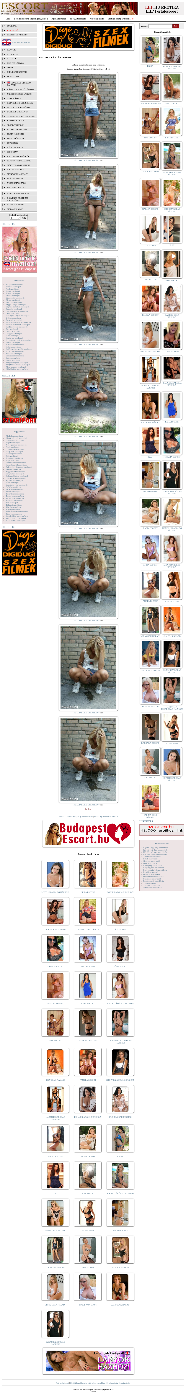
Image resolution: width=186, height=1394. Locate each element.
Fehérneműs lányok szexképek (18, 322)
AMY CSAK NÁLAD (120, 1305)
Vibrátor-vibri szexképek (16, 518)
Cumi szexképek (12, 313)
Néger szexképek (13, 442)
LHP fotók (12, 152)
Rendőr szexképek (13, 469)
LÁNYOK (11, 50)
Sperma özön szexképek (16, 478)
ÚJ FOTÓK (12, 59)
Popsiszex (12, 143)
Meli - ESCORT (172, 103)
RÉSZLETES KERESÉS (17, 35)
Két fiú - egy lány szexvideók (155, 850)
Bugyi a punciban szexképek (17, 307)
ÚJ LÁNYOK (12, 54)
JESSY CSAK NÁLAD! (55, 1305)
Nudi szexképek (12, 447)
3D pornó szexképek (14, 284)
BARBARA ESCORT (88, 1040)
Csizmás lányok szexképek (17, 311)
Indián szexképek (13, 342)
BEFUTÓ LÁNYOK (15, 63)
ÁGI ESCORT (120, 929)
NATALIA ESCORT (55, 966)
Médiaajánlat (124, 1383)
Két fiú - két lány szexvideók (155, 852)
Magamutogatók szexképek (17, 362)
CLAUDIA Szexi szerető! (55, 929)
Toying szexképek (13, 509)
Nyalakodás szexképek (15, 449)
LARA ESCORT (88, 1003)
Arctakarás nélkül (18, 156)
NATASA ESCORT (55, 1003)
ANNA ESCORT (172, 601)
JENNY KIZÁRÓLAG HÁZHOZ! (120, 1080)
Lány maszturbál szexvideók (155, 870)
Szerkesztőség (112, 1383)
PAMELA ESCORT (88, 1080)
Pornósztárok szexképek (16, 462)
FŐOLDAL (12, 26)
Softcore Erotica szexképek (17, 476)
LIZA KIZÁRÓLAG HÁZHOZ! (120, 1003)
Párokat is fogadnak (19, 161)
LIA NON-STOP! (120, 1230)
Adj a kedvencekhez (97, 1383)
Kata (55, 1193)
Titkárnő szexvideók (151, 885)
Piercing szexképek (14, 454)
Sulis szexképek (12, 482)
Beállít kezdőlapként (78, 1383)
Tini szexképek (12, 503)
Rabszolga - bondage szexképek (19, 467)
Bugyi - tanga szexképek (16, 304)
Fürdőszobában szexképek (16, 327)
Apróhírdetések (58, 18)
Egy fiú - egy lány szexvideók (155, 847)
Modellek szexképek (14, 436)
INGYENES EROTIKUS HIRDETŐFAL (17, 199)
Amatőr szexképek (13, 287)
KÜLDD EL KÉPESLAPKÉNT (87, 160)
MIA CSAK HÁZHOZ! (150, 670)
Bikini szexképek (13, 295)
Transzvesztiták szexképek (17, 511)
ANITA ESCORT (88, 966)
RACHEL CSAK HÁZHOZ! (120, 1117)
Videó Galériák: (162, 843)
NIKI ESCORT (88, 1268)
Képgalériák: (19, 280)
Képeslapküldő (97, 18)
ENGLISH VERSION (21, 42)
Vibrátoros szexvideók (152, 888)
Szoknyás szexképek (14, 489)
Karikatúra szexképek (15, 344)
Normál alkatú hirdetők (21, 116)
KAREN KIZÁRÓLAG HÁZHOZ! (55, 1118)
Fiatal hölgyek (15, 138)
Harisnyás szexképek (14, 338)
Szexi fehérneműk (17, 129)
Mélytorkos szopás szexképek (18, 364)
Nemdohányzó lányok (19, 94)
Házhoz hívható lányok (20, 89)
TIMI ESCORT (55, 1040)
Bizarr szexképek (13, 300)
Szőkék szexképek (13, 487)
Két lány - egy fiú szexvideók (155, 854)
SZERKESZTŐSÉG (15, 205)
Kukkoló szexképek (14, 353)
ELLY (171, 245)
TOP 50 (10, 67)
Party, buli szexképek (14, 451)
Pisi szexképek (12, 456)
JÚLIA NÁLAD (120, 966)
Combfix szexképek (14, 309)
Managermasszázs (17, 174)
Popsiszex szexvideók (152, 879)
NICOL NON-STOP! (88, 1305)
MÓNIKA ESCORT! (120, 1268)
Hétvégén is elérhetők (20, 103)
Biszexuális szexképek (15, 298)
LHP (8, 18)
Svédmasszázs (15, 178)
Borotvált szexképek (14, 302)
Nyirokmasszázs (16, 183)
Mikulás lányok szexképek (17, 369)
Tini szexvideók (149, 883)
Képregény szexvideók (152, 865)
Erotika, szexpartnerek (119, 18)
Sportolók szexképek (14, 480)
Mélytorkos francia (18, 165)
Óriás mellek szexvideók (153, 876)
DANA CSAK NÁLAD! (55, 1230)
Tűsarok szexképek (14, 514)
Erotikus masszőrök (18, 107)
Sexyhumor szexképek (15, 474)
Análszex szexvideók (152, 856)
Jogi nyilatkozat (62, 1383)
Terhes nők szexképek (15, 498)
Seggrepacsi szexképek (15, 471)
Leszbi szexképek (13, 360)
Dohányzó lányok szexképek (17, 315)
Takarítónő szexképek (15, 494)
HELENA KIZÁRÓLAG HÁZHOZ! (172, 384)
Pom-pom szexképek (14, 458)
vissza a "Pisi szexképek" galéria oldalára (76, 816)
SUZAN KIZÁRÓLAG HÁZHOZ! (55, 1343)
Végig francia (15, 147)
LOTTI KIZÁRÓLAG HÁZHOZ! (55, 892)
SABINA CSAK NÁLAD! (88, 929)
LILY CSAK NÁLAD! (55, 1080)
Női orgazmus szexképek (16, 445)
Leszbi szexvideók (151, 872)
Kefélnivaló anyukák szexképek (19, 349)
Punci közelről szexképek (16, 465)
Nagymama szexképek (15, 440)
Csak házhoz (14, 98)
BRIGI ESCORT (172, 138)
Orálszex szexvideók (151, 874)
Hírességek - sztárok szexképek (19, 340)
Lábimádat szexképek (15, 356)
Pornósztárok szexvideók (153, 881)
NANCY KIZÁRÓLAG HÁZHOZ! (172, 529)
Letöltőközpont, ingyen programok (31, 18)
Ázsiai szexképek (13, 293)
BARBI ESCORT (88, 1156)
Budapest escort (16, 187)
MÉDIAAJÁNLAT (15, 209)
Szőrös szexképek (13, 491)
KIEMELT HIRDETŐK (17, 72)
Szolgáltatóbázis (78, 18)
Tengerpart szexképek (15, 496)
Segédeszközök (16, 125)
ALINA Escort (88, 1230)
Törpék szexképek (13, 507)
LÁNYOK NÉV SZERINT (18, 193)
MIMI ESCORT (172, 280)
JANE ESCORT (87, 1193)
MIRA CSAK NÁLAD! (55, 1268)
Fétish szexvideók (150, 859)
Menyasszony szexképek (16, 367)
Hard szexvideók (150, 863)
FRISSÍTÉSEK (13, 76)
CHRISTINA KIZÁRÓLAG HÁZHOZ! (120, 1041)
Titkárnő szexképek (14, 505)
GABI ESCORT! (172, 351)
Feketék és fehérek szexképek (18, 324)
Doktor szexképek (13, 318)
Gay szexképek (12, 329)
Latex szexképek (13, 358)
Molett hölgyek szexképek (16, 438)
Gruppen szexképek (14, 333)
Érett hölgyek (15, 134)
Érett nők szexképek (14, 320)
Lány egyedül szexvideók (153, 867)
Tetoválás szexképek (14, 500)
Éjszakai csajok (16, 169)
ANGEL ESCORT (55, 1156)
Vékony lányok (16, 120)
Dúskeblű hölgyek (17, 112)
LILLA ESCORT (88, 892)
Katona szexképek (13, 347)
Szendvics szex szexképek (16, 485)
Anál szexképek (12, 289)
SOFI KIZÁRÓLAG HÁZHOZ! (120, 892)
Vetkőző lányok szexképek (17, 516)
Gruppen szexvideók (151, 861)
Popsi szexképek (12, 460)
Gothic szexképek (13, 331)
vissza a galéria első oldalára (106, 816)
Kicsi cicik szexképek (15, 351)
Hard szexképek (12, 336)
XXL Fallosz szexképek (15, 520)
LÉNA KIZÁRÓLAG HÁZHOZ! (88, 1117)
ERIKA (120, 1156)
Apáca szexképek (13, 291)
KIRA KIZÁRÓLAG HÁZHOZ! (120, 1193)
